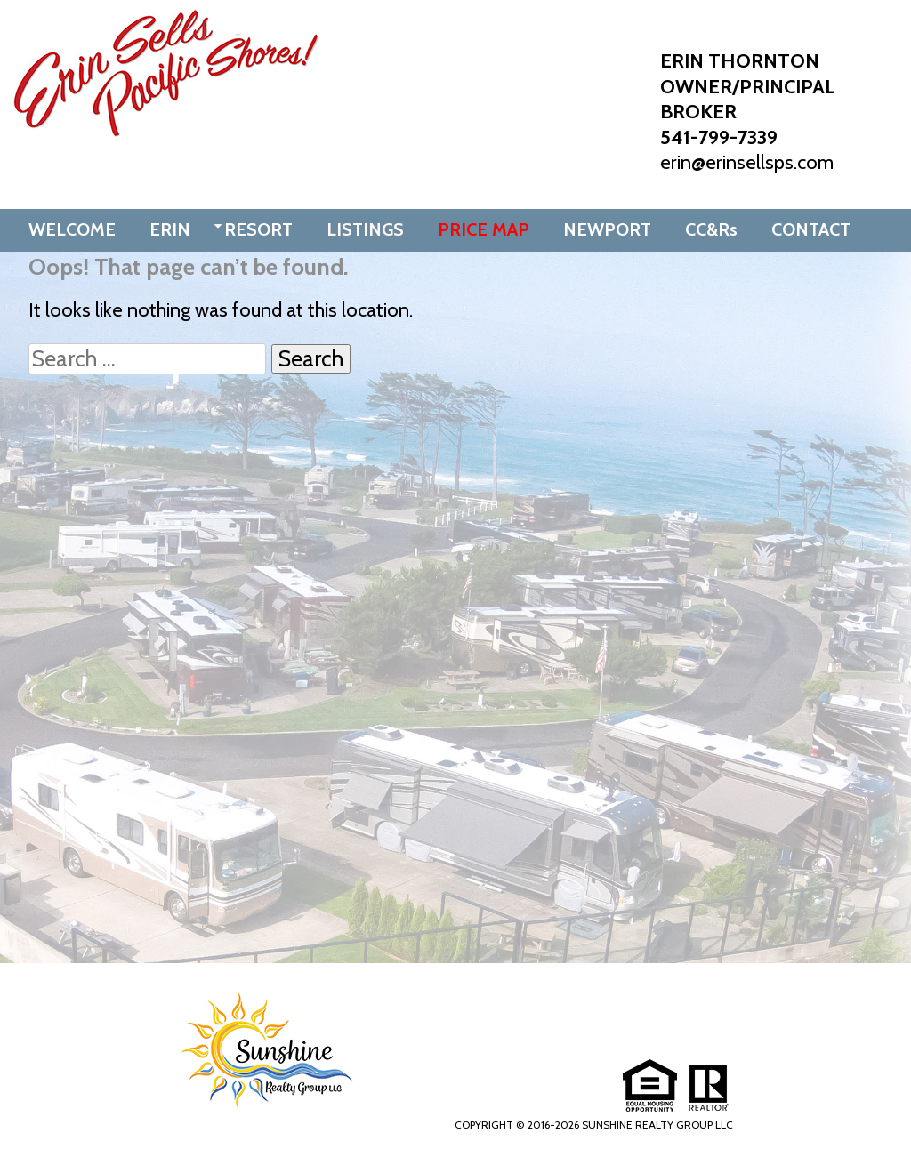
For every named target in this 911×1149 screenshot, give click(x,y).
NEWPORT (607, 229)
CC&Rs (711, 229)
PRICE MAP (483, 229)
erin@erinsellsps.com (747, 162)
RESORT (258, 229)
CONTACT (811, 229)
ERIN (169, 229)
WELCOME (72, 229)
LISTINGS (365, 229)
